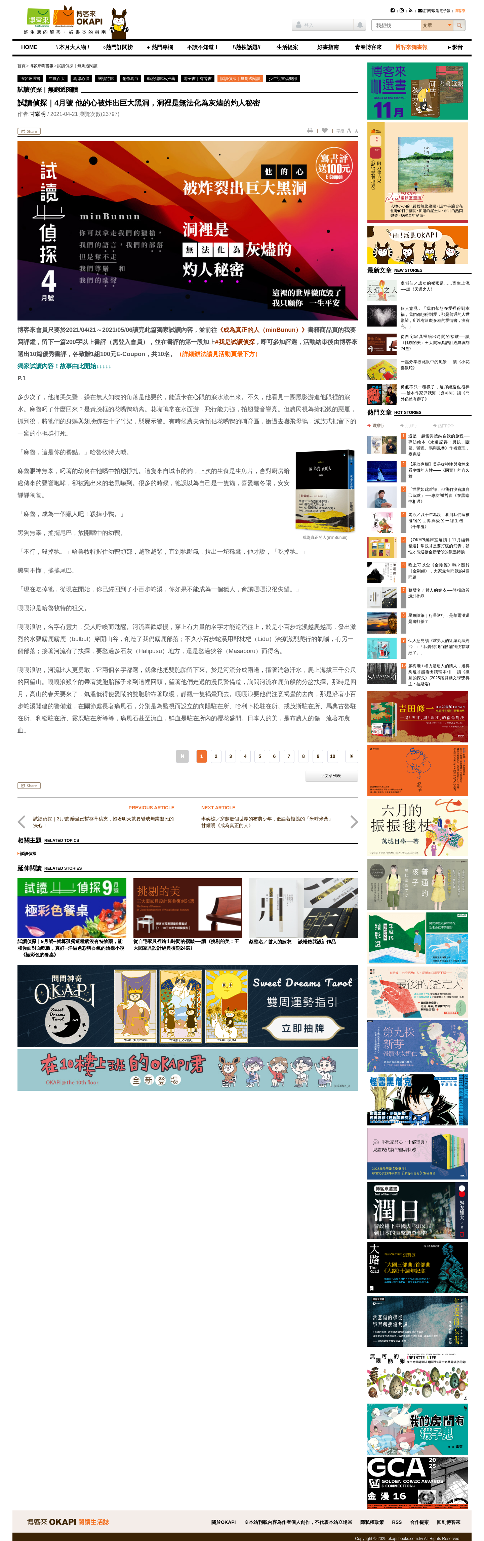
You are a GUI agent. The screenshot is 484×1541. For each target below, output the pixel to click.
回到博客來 (448, 1522)
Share (29, 131)
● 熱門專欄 (160, 47)
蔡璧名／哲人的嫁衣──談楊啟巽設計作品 (292, 941)
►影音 (455, 47)
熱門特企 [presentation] (446, 425)
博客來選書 (30, 78)
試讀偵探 (28, 853)
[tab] (375, 425)
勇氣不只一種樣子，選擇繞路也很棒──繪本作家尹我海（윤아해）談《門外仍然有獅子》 (435, 393)
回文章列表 (331, 775)
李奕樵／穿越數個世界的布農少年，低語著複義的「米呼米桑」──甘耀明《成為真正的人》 (270, 822)
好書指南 (328, 47)
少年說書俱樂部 (283, 78)
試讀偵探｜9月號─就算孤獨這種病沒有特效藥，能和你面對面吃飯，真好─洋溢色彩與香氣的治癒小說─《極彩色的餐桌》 (70, 948)
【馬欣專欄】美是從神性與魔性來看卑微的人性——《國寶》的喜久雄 (439, 470)
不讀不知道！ (203, 47)
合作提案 (419, 1522)
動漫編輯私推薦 (161, 78)
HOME (29, 47)
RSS (397, 1522)
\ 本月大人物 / (72, 47)
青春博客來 (368, 47)
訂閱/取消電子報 (434, 11)
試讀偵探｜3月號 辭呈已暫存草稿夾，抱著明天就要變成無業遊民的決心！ (103, 822)
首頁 (21, 65)
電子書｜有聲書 (198, 78)
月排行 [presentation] (411, 425)
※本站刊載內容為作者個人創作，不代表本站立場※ (298, 1522)
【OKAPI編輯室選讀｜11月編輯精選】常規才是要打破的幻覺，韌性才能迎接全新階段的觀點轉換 (439, 546)
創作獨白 (130, 78)
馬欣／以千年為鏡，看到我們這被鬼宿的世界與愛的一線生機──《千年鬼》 (439, 520)
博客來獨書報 (411, 47)
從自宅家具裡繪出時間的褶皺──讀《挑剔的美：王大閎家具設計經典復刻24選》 (435, 342)
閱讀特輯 (106, 78)
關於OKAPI (223, 1522)
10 (332, 756)
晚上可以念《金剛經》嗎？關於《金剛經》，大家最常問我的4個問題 (439, 571)
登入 (305, 24)
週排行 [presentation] (378, 425)
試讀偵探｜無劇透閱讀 (77, 65)
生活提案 (287, 47)
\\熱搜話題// (246, 47)
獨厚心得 (81, 78)
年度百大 (57, 78)
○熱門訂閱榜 (118, 47)
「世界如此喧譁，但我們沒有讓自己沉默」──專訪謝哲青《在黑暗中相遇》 (439, 495)
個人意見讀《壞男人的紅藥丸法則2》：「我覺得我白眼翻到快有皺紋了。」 (439, 646)
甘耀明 (38, 114)
